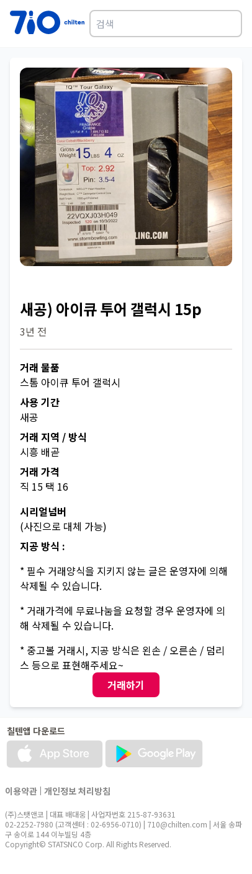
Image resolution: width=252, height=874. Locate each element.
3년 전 (33, 331)
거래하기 (126, 684)
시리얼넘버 (43, 511)
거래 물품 (40, 367)
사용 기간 (40, 402)
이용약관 (21, 791)
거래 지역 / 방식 (53, 436)
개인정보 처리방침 (77, 791)
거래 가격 (40, 471)
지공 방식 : (42, 545)
